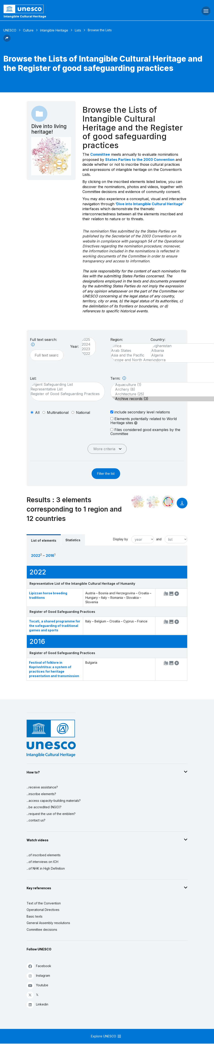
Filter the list (106, 473)
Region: (116, 339)
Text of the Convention (44, 903)
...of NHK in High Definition (46, 868)
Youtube (37, 985)
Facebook (39, 966)
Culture (28, 30)
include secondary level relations (140, 412)
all (37, 412)
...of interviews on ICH (42, 862)
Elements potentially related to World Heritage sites (143, 421)
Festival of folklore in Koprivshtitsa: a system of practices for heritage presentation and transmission (54, 669)
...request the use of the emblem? (51, 814)
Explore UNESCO (106, 1036)
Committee (100, 154)
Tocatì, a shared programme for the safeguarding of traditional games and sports (54, 625)
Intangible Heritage (54, 30)
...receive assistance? (42, 787)
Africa (139, 346)
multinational (58, 412)
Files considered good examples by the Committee (145, 431)
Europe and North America (139, 360)
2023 (86, 349)
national (83, 412)
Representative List (65, 389)
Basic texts (34, 916)
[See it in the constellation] (138, 501)
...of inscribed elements (44, 855)
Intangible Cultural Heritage (25, 16)
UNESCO (9, 30)
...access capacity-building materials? (54, 800)
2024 (86, 344)
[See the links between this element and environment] (153, 501)
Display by (120, 539)
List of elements (43, 540)
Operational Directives (43, 910)
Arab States (139, 350)
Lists (78, 30)
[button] (6, 40)
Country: (158, 339)
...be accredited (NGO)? (44, 807)
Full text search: (43, 341)
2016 (50, 555)
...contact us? (36, 820)
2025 (86, 339)
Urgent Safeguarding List (65, 384)
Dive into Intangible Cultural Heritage (149, 204)
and (158, 539)
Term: (118, 378)
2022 (86, 353)
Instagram (38, 975)
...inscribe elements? (41, 794)
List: (33, 378)
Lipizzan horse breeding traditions (48, 595)
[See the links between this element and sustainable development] (168, 501)
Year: (74, 346)
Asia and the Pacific (139, 355)
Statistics (72, 540)
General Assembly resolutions (48, 923)
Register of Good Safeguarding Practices (65, 394)
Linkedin (37, 1004)
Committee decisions (42, 929)
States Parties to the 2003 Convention (139, 159)
